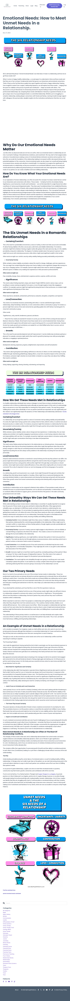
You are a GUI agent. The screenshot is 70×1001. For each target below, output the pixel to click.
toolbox (5, 978)
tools (4, 980)
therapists (6, 976)
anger (4, 912)
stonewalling (6, 967)
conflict (5, 921)
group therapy (7, 933)
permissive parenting (9, 959)
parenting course (8, 950)
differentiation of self (9, 923)
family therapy (7, 927)
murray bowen (7, 946)
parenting (6, 948)
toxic (4, 982)
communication (7, 919)
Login (31, 5)
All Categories (7, 910)
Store (27, 5)
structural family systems (10, 969)
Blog (36, 5)
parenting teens (7, 957)
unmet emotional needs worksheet (13, 893)
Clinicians (42, 5)
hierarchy (6, 940)
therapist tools (7, 974)
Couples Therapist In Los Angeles (48, 774)
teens (5, 971)
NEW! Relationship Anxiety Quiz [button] (54, 5)
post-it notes (7, 961)
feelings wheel (7, 931)
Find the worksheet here (10, 890)
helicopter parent (8, 938)
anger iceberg (7, 915)
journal (5, 942)
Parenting (21, 5)
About (16, 997)
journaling (6, 944)
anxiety (5, 917)
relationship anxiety (9, 963)
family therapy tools (9, 929)
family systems (7, 925)
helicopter (6, 936)
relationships (7, 965)
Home (15, 5)
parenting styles (7, 955)
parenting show (7, 952)
